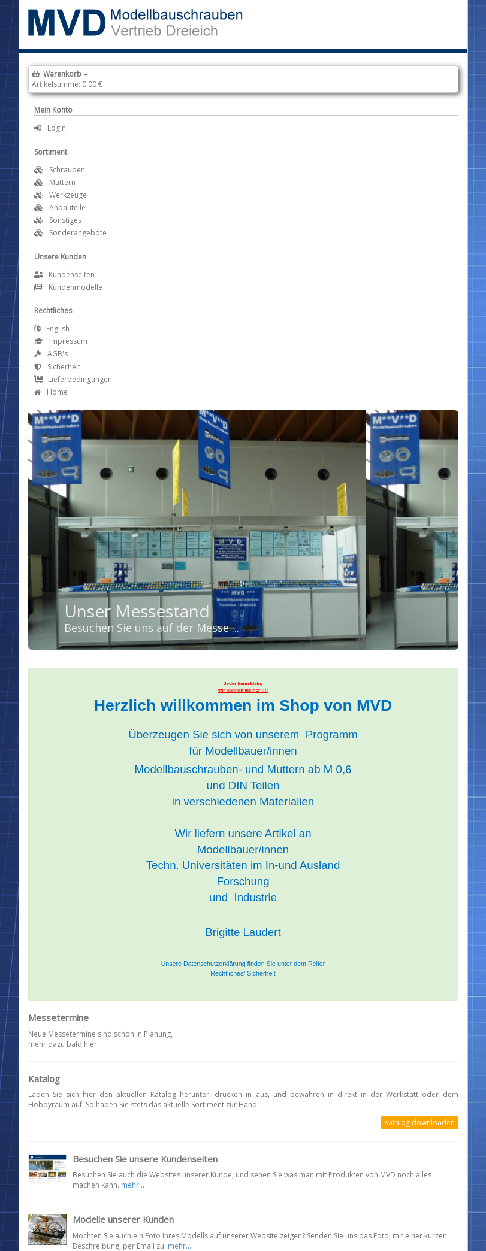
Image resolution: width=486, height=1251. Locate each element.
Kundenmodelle (68, 287)
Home (51, 392)
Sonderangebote (78, 233)
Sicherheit (57, 367)
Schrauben (67, 170)
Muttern (62, 182)
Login (50, 128)
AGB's (51, 354)
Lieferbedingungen (73, 379)
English (52, 328)
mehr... (132, 1185)
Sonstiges (65, 220)
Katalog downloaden (419, 1122)
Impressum (60, 341)
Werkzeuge (68, 195)
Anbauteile (67, 207)
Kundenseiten (64, 274)
